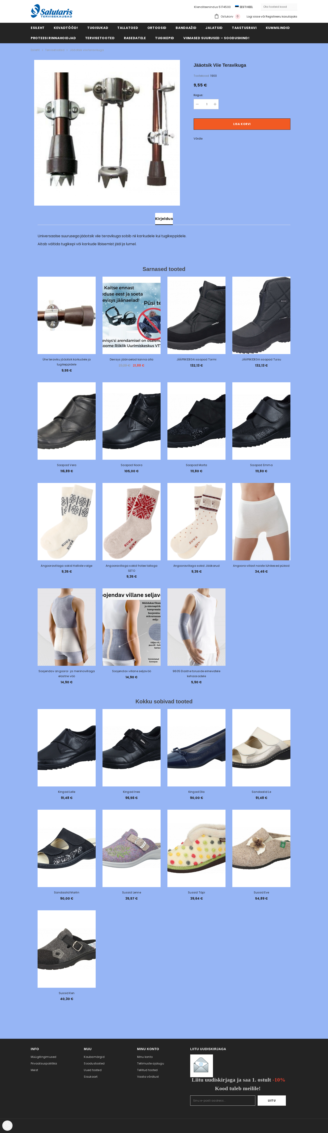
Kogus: (198, 95)
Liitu (272, 1100)
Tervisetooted (54, 50)
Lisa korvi (242, 124)
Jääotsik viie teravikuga (87, 50)
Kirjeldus (164, 218)
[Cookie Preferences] (7, 1125)
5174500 (225, 7)
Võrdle (198, 138)
